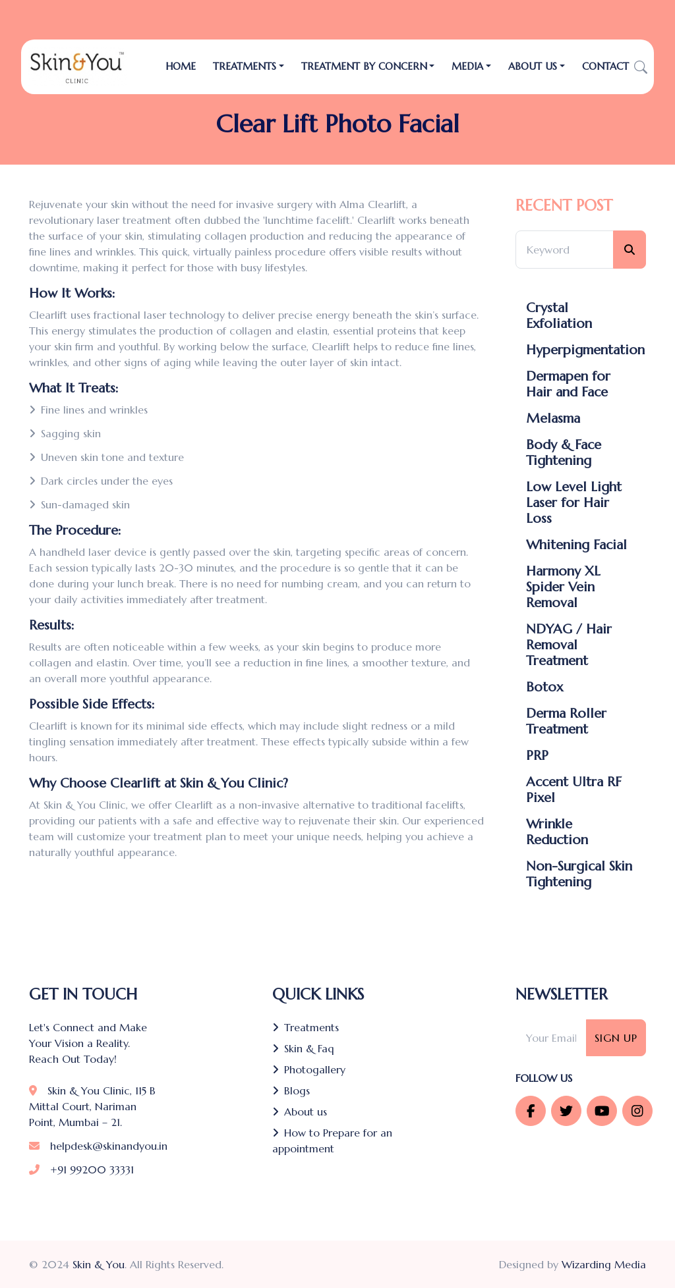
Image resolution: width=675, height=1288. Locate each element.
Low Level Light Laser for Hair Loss (574, 503)
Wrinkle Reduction (557, 832)
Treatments (305, 1027)
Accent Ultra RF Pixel (574, 790)
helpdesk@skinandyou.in (98, 1145)
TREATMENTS (244, 66)
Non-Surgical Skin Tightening (579, 874)
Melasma (553, 419)
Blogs (291, 1090)
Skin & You (99, 1264)
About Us (532, 66)
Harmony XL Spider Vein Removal (563, 587)
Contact (605, 66)
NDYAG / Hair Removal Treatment (569, 645)
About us (299, 1111)
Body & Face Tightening (563, 453)
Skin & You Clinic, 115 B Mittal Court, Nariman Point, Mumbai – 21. (92, 1106)
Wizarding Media (604, 1264)
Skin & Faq (303, 1048)
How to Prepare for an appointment (332, 1140)
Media (467, 66)
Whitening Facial (576, 545)
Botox (544, 687)
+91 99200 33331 (81, 1169)
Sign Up (616, 1037)
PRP (537, 756)
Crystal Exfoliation (559, 316)
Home (180, 66)
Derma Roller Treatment (566, 722)
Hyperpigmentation (585, 350)
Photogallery (308, 1069)
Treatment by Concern (364, 66)
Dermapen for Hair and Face (568, 384)
